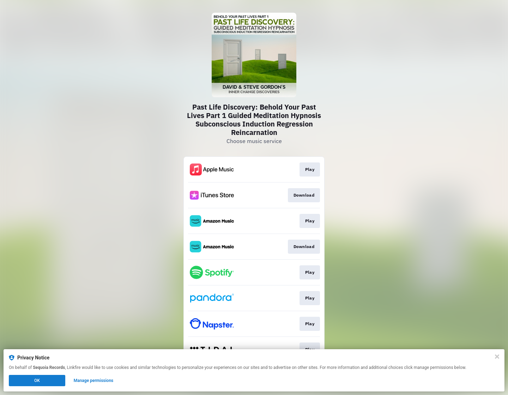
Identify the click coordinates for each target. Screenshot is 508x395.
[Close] (497, 356)
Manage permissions (94, 380)
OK (37, 380)
